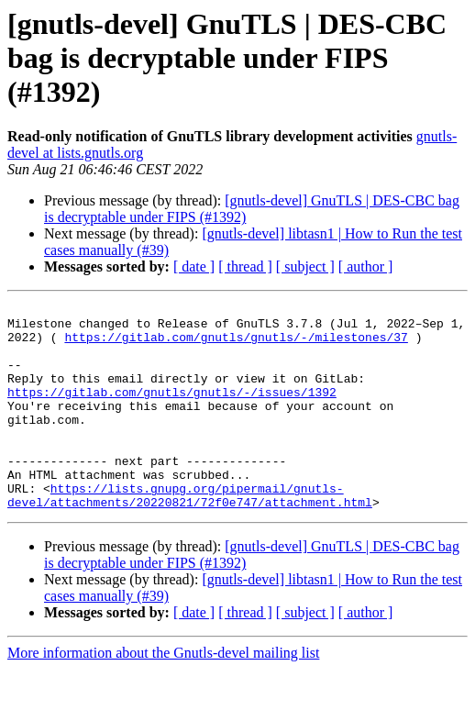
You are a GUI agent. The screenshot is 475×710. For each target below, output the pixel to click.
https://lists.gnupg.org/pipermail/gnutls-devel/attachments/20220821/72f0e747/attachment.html (189, 534)
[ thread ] (245, 266)
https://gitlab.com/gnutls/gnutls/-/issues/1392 (172, 411)
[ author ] (365, 266)
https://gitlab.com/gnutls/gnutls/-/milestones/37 (235, 345)
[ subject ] (305, 266)
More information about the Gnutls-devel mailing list (163, 694)
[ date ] (194, 266)
